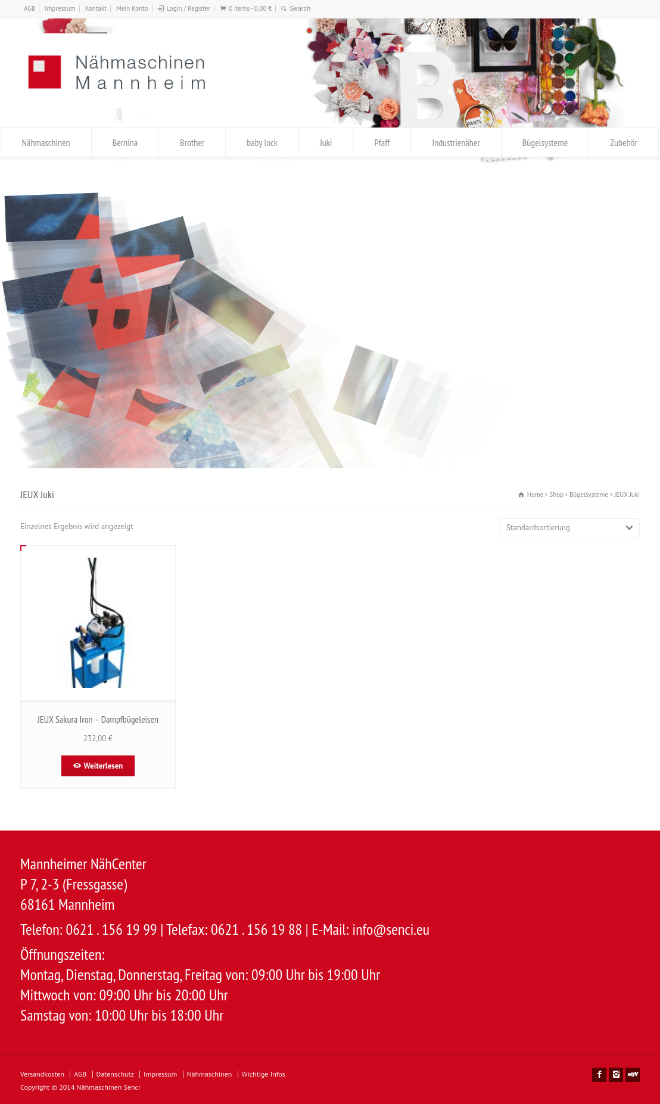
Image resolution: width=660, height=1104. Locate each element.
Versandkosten (42, 1073)
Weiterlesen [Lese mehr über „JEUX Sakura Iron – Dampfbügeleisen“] (103, 766)
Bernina (125, 142)
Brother (192, 142)
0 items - (250, 8)
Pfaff (382, 142)
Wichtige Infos (263, 1073)
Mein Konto (132, 8)
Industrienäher (456, 142)
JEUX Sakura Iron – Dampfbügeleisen (98, 719)
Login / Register (188, 8)
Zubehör (623, 142)
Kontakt (96, 8)
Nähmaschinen (46, 142)
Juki (326, 142)
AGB (29, 8)
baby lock (262, 142)
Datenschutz (115, 1073)
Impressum (60, 8)
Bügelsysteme (545, 142)
